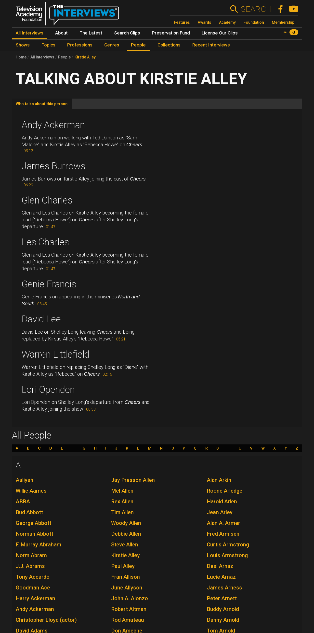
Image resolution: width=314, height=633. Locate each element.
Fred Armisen (223, 534)
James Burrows (53, 166)
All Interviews (42, 57)
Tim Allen (122, 512)
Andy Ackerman (53, 125)
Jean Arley (220, 512)
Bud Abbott (29, 512)
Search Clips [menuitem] (127, 33)
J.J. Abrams (30, 566)
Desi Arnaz (220, 566)
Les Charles (45, 242)
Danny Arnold (223, 620)
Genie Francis (49, 284)
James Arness (224, 588)
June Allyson (126, 588)
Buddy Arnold (223, 609)
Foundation (254, 22)
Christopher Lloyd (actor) (46, 620)
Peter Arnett (222, 598)
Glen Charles (47, 200)
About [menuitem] (61, 33)
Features (182, 22)
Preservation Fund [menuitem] (171, 33)
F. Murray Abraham (38, 545)
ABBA (23, 501)
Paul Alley (123, 566)
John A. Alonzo (129, 598)
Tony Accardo (33, 577)
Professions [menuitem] (79, 45)
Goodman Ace (33, 588)
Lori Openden (48, 389)
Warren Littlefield (55, 354)
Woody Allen (126, 523)
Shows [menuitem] (23, 45)
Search (256, 9)
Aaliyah (24, 480)
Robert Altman (128, 609)
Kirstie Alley (85, 57)
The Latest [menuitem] (90, 33)
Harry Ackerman (35, 598)
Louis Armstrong (227, 555)
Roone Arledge (224, 491)
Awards (204, 22)
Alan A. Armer (223, 523)
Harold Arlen (222, 501)
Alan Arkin (219, 480)
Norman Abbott (34, 534)
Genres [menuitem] (111, 45)
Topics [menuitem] (48, 45)
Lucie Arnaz (221, 577)
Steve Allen (124, 545)
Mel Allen (122, 491)
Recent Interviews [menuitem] (211, 45)
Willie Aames (31, 491)
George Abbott (33, 523)
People (64, 57)
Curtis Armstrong (228, 545)
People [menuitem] (138, 45)
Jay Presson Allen (133, 480)
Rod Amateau (127, 620)
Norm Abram (31, 555)
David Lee (41, 319)
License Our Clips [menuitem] (220, 33)
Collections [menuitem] (169, 45)
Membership (283, 22)
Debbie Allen (126, 534)
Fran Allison (125, 577)
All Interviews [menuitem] (29, 33)
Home (21, 57)
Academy (227, 22)
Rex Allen (122, 501)
